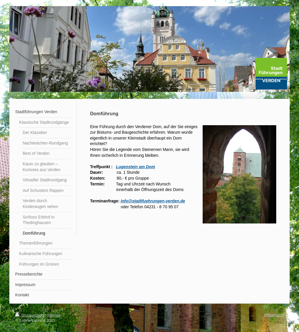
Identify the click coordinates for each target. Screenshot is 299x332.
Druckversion (30, 315)
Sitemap (54, 315)
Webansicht (274, 315)
